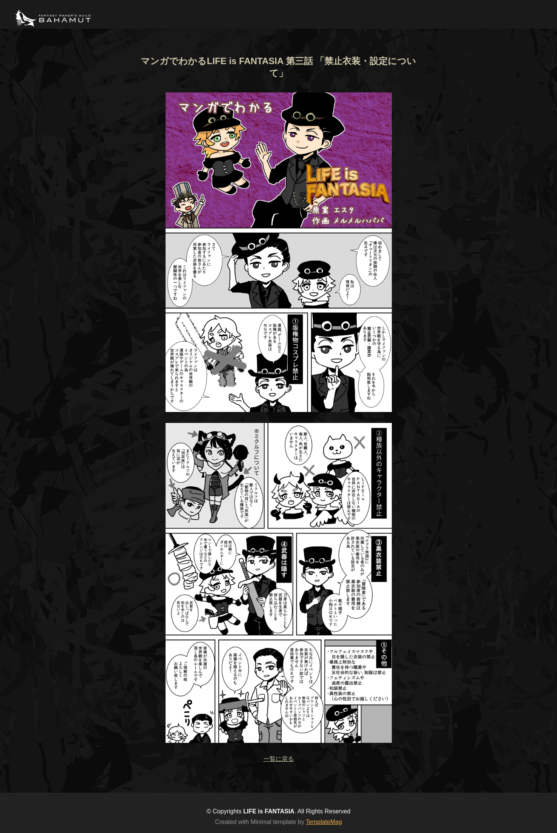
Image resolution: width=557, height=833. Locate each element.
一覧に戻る (279, 759)
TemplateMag (324, 822)
